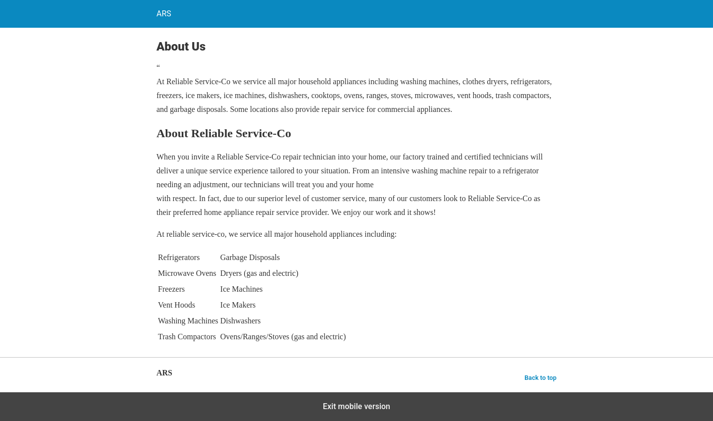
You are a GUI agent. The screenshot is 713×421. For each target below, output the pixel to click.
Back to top (540, 377)
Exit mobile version (356, 406)
